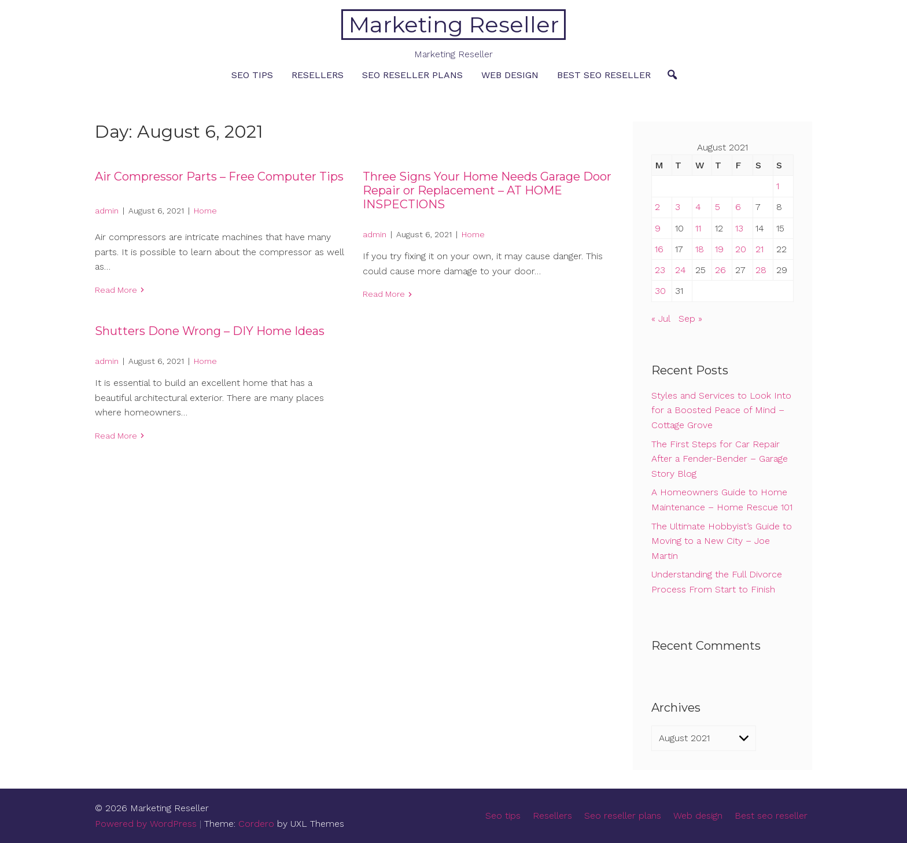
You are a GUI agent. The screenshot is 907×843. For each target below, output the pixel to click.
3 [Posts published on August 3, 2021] (677, 206)
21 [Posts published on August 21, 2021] (759, 249)
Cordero (256, 823)
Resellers (318, 74)
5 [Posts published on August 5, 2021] (717, 206)
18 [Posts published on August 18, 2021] (699, 249)
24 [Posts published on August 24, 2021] (680, 269)
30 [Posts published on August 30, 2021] (660, 290)
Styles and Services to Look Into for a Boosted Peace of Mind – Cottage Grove (721, 410)
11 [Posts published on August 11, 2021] (698, 228)
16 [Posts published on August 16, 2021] (659, 249)
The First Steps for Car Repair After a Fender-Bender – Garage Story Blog (719, 459)
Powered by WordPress (146, 823)
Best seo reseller (604, 74)
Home (205, 210)
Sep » (690, 318)
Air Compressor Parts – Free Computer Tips (219, 176)
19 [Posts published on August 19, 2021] (719, 249)
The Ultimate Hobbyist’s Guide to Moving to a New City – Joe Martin (721, 541)
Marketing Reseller (454, 24)
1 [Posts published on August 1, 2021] (777, 186)
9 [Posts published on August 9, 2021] (658, 228)
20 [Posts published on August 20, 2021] (740, 249)
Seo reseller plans (412, 74)
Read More (116, 290)
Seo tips (252, 74)
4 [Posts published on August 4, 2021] (698, 206)
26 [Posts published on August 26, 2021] (720, 269)
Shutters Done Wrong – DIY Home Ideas (210, 331)
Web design (510, 74)
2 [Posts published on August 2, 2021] (657, 206)
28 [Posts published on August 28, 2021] (760, 269)
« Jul (660, 318)
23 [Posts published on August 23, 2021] (660, 269)
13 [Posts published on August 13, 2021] (739, 228)
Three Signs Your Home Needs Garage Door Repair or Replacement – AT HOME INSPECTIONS (487, 190)
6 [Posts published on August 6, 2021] (738, 206)
